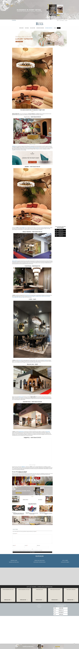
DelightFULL (34, 296)
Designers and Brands (42, 512)
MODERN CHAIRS (14, 560)
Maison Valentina (41, 296)
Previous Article (25, 499)
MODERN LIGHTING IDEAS (14, 562)
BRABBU (23, 227)
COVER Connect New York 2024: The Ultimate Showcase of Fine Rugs (18, 513)
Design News (13, 512)
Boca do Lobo (29, 296)
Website (38, 545)
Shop (59, 27)
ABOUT (58, 20)
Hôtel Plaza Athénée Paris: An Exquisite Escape (46, 513)
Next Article (40, 499)
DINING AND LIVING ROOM (39, 560)
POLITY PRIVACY (62, 20)
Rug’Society (16, 297)
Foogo (23, 297)
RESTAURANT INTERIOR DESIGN (39, 562)
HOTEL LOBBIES (65, 560)
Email (26, 545)
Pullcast (19, 297)
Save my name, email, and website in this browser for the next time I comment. (27, 550)
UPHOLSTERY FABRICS (65, 562)
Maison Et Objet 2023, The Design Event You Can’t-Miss (32, 513)
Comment (15, 533)
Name (14, 545)
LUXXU (46, 296)
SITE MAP (66, 20)
